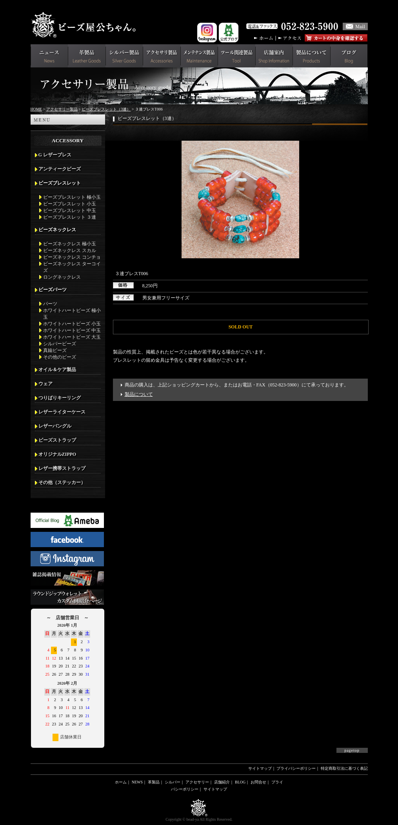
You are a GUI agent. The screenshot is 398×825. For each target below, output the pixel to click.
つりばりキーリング (59, 398)
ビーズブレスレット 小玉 (69, 204)
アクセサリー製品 (62, 109)
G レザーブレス (54, 155)
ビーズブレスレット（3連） (106, 109)
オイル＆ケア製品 (57, 369)
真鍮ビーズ (55, 350)
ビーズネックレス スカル (69, 250)
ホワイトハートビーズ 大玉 (72, 337)
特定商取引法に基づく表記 (344, 768)
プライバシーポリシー (296, 768)
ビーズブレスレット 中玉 (69, 210)
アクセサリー (197, 782)
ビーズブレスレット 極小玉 (72, 197)
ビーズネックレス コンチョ (72, 257)
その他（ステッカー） (61, 482)
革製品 (154, 782)
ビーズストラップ (57, 440)
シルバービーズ (59, 343)
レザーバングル (54, 426)
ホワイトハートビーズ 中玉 (72, 330)
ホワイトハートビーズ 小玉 (72, 323)
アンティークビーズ (59, 169)
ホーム (121, 782)
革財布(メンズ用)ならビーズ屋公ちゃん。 (85, 25)
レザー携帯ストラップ (61, 468)
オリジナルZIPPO (57, 454)
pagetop (352, 750)
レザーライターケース (61, 412)
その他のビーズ (59, 357)
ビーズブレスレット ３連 (69, 217)
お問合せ (258, 782)
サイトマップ (260, 768)
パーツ (50, 303)
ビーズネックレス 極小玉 (69, 244)
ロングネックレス (62, 277)
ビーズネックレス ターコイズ (72, 267)
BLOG (240, 782)
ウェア (45, 383)
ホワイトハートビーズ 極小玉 (72, 314)
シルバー (172, 782)
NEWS (137, 782)
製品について (139, 394)
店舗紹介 (222, 782)
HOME (36, 109)
